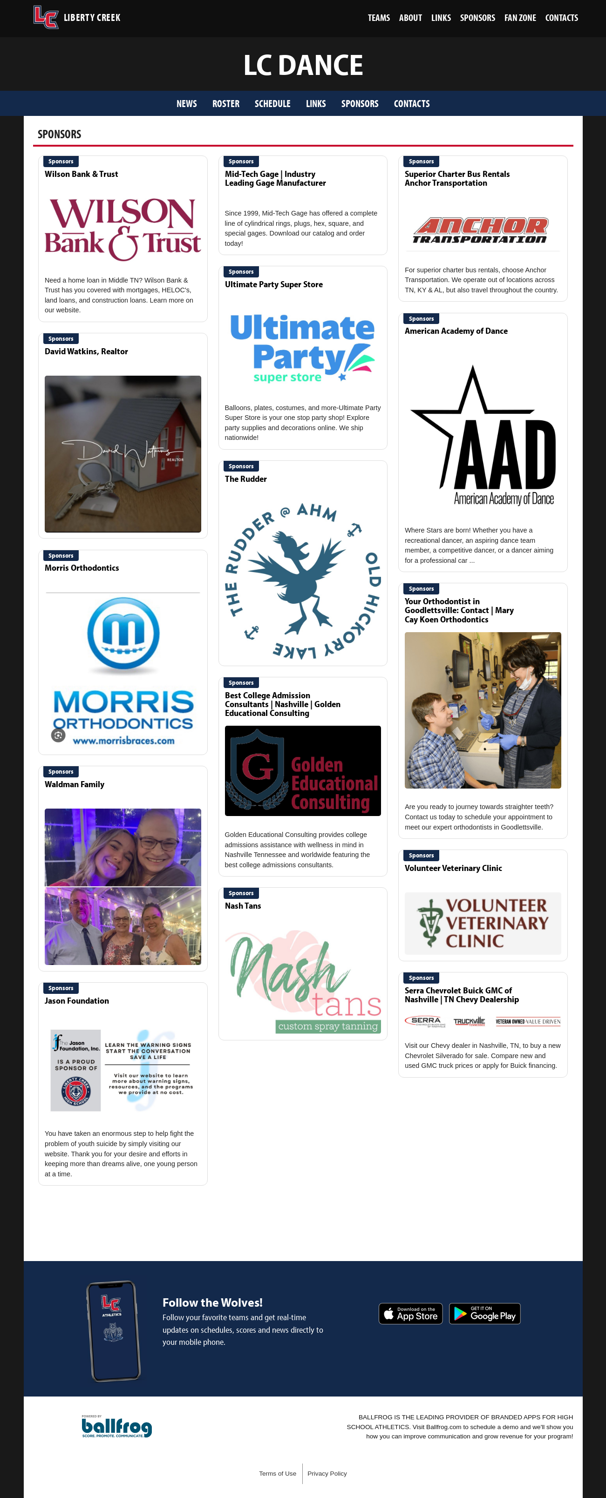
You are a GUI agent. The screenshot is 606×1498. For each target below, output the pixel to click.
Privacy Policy (327, 1473)
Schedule (273, 103)
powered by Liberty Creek (117, 1426)
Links (316, 103)
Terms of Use (277, 1473)
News (187, 103)
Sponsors (360, 103)
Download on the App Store (411, 1313)
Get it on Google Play (485, 1313)
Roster (225, 103)
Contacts (412, 103)
